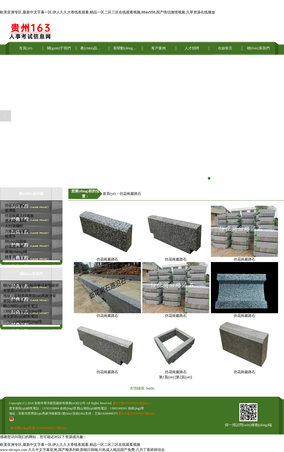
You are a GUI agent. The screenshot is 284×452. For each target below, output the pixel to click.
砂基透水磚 (14, 247)
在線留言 (225, 46)
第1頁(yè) (166, 377)
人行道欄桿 (14, 226)
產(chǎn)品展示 (92, 46)
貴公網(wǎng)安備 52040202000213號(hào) (38, 428)
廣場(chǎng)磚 (16, 252)
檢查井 (10, 236)
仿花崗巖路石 (16, 205)
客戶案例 (158, 46)
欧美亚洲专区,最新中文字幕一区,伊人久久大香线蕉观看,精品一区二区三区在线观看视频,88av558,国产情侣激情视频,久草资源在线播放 (107, 12)
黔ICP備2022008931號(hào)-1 (132, 403)
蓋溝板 (10, 210)
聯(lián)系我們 (258, 46)
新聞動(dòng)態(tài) (125, 46)
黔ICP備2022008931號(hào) (137, 413)
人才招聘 (192, 46)
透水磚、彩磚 (16, 221)
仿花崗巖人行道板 (19, 216)
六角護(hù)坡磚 (17, 231)
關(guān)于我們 (59, 46)
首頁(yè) (25, 46)
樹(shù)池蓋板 (16, 241)
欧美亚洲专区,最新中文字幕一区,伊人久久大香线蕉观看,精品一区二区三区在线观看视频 (70, 445)
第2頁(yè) (183, 377)
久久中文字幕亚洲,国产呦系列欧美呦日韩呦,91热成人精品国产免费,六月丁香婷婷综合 (96, 450)
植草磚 (10, 257)
